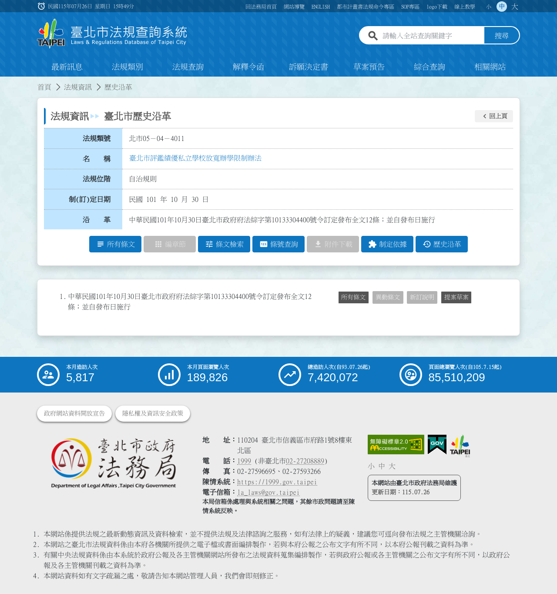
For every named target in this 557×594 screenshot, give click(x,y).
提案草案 (456, 297)
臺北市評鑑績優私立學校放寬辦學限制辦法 (195, 157)
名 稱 (97, 158)
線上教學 (464, 6)
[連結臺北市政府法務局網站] (113, 463)
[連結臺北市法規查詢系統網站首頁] (112, 34)
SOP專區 (410, 6)
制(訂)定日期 (90, 199)
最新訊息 (67, 67)
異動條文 (388, 297)
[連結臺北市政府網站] (460, 446)
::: (5, 81)
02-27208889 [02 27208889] (305, 460)
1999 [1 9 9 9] (244, 460)
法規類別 (127, 67)
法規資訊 (78, 87)
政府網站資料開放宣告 (74, 413)
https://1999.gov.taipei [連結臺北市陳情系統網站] (277, 481)
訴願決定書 (308, 67)
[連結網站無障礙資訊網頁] (396, 445)
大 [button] (514, 6)
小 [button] (488, 6)
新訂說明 (422, 297)
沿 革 (97, 219)
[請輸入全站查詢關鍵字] (431, 36)
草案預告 (369, 67)
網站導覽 (294, 6)
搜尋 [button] (502, 36)
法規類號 (97, 138)
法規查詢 (188, 67)
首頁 (44, 87)
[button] (494, 116)
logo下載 (436, 6)
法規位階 (97, 178)
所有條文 (353, 297)
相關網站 (490, 67)
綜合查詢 (429, 67)
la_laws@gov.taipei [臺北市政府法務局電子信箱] (268, 492)
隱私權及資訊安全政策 (152, 413)
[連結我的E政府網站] (437, 445)
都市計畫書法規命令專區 (365, 6)
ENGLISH (321, 6)
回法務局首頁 (261, 6)
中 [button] (502, 6)
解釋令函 (248, 67)
